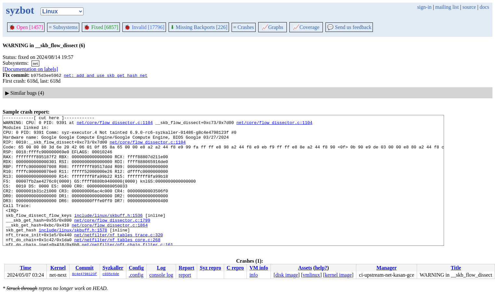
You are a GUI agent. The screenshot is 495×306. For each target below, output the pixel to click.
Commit (84, 268)
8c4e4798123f (84, 274)
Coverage (306, 27)
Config (136, 268)
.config (136, 275)
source (469, 7)
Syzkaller (113, 268)
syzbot (20, 10)
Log (161, 268)
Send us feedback (349, 27)
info (253, 275)
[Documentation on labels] (30, 69)
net (35, 63)
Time (25, 268)
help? (321, 268)
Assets (305, 268)
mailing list (447, 7)
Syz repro (210, 268)
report (185, 275)
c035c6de (111, 274)
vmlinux (311, 275)
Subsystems (63, 27)
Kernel (58, 268)
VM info (258, 268)
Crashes (243, 27)
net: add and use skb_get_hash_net (105, 75)
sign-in (424, 7)
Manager (386, 268)
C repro (235, 268)
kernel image (338, 275)
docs (484, 7)
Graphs (272, 27)
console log (161, 275)
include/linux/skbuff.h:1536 (108, 236)
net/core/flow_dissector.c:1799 (112, 241)
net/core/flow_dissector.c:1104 (115, 124)
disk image (286, 275)
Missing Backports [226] (198, 27)
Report (186, 268)
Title (456, 268)
